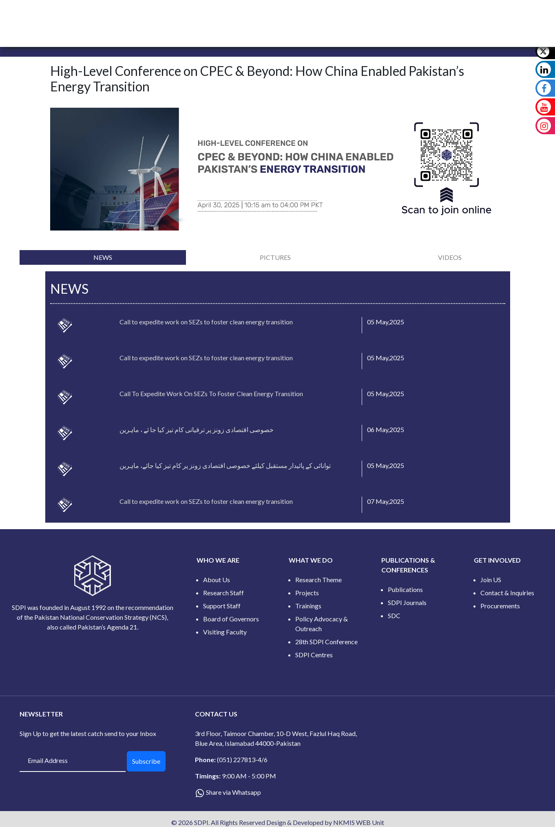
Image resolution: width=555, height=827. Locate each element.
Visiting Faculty (225, 632)
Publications (405, 589)
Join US (490, 579)
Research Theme (318, 579)
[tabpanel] (277, 397)
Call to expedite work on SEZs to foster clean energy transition (206, 322)
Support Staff (222, 606)
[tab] (103, 257)
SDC (394, 615)
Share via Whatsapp (233, 792)
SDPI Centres (314, 654)
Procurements (500, 606)
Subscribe (146, 761)
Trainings (308, 606)
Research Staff (223, 592)
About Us (216, 579)
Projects (307, 592)
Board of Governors (231, 619)
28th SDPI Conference (326, 641)
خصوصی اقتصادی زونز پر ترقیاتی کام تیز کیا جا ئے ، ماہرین (196, 429)
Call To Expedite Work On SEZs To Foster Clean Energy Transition (211, 393)
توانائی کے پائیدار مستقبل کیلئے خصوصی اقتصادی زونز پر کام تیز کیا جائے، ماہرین (225, 465)
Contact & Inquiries (507, 592)
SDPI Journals (407, 602)
